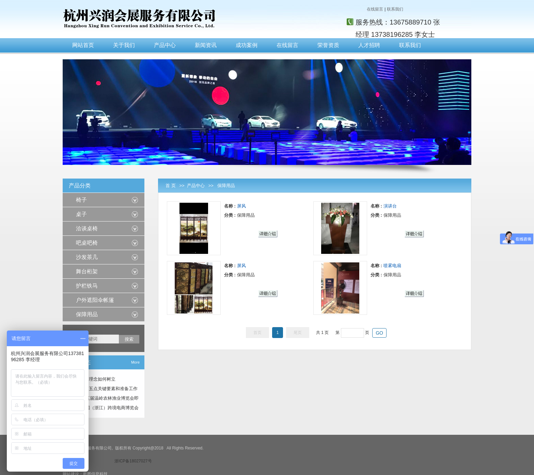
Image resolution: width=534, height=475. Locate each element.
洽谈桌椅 (87, 228)
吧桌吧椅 (87, 243)
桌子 (81, 214)
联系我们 (395, 9)
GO (379, 333)
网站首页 (83, 45)
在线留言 (375, 9)
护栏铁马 (87, 286)
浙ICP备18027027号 (133, 461)
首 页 (171, 185)
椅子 (81, 200)
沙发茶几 (87, 257)
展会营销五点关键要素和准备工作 (104, 388)
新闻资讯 (206, 45)
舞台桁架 (87, 271)
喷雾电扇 (392, 265)
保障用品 (226, 185)
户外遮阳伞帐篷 (95, 300)
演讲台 (390, 206)
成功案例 (246, 45)
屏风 (241, 206)
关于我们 (124, 45)
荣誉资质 (328, 45)
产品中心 (165, 45)
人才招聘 (369, 45)
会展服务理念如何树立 (93, 379)
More (135, 362)
